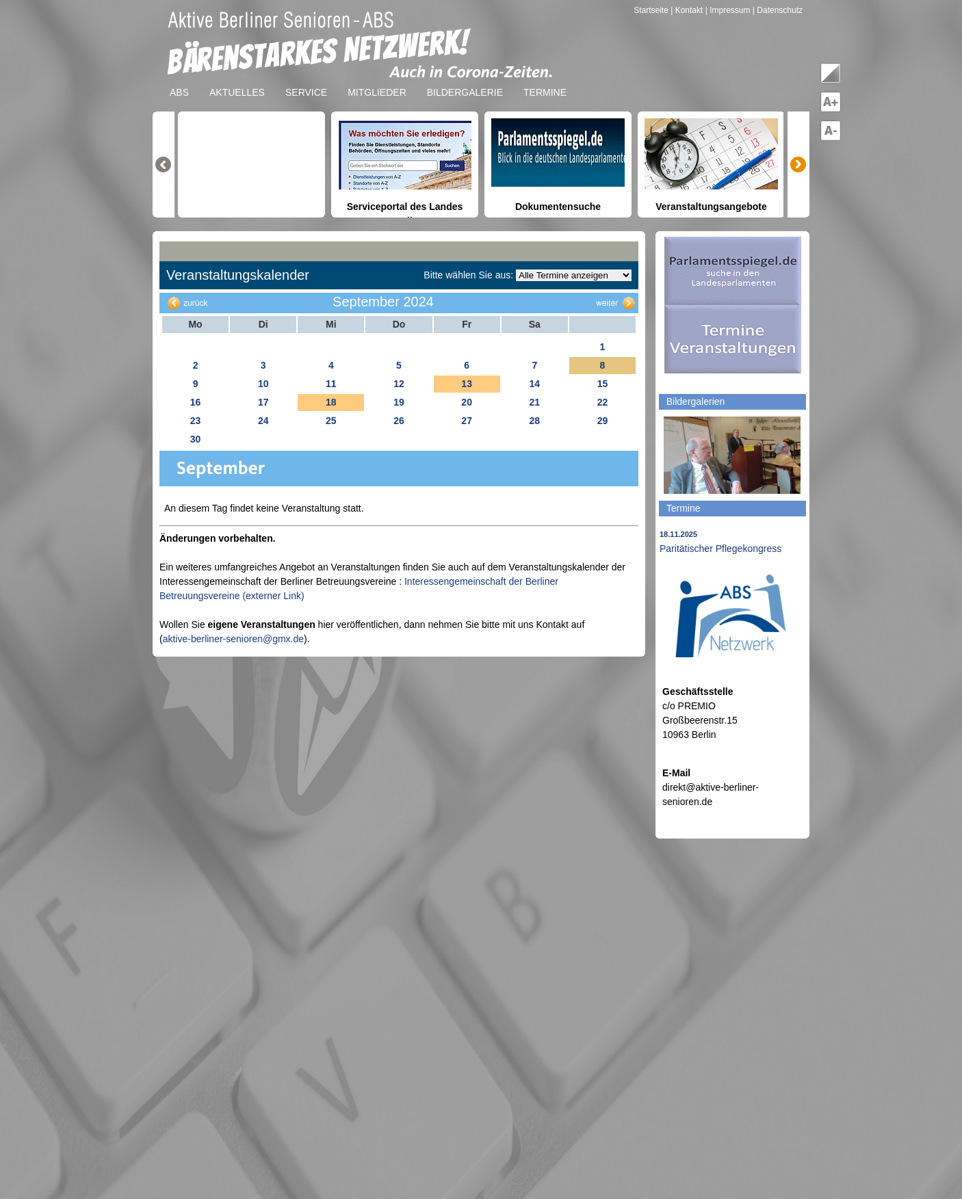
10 (263, 383)
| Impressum (728, 10)
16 (195, 402)
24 (263, 420)
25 (331, 420)
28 (534, 420)
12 (398, 383)
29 (602, 420)
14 (534, 383)
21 (534, 402)
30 (195, 439)
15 (602, 383)
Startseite (652, 10)
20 (466, 402)
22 (602, 402)
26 (398, 420)
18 (331, 402)
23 (195, 420)
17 (263, 402)
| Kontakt (688, 10)
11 (331, 383)
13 (466, 383)
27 (466, 420)
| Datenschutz (778, 10)
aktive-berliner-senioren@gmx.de (233, 638)
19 (398, 402)
